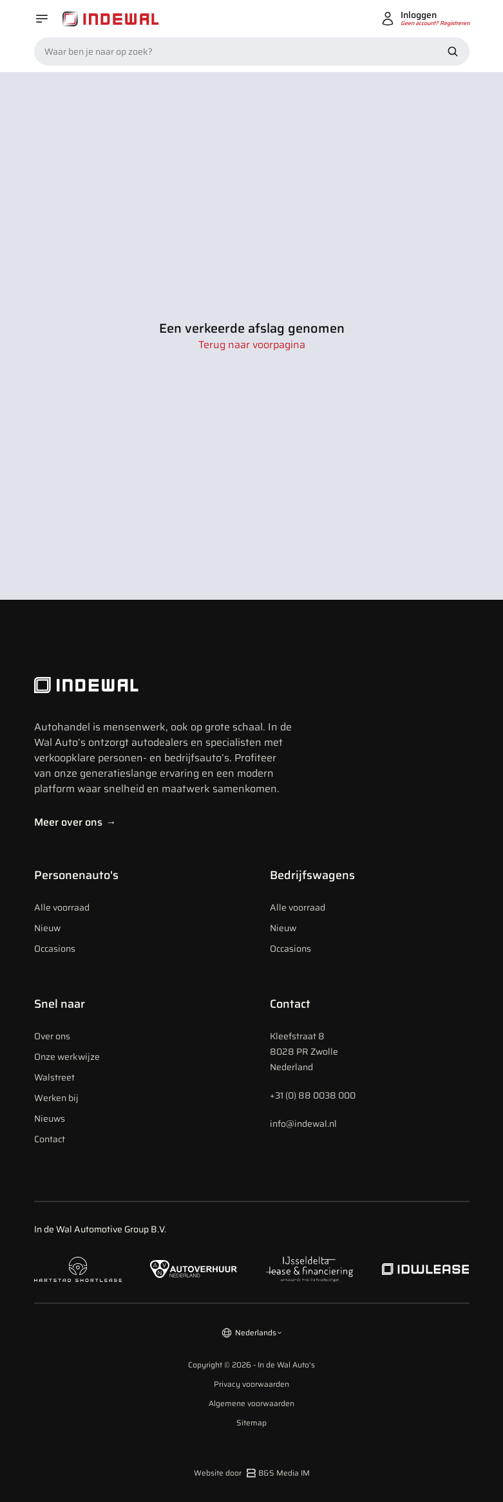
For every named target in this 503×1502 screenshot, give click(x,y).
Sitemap (251, 1423)
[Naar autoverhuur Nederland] (194, 1269)
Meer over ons (75, 822)
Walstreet (54, 1077)
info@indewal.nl (303, 1124)
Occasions (54, 948)
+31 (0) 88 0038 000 (313, 1095)
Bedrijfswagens (312, 875)
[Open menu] (42, 18)
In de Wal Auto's (286, 1364)
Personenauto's (76, 875)
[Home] (110, 19)
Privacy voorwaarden (251, 1384)
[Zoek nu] (453, 51)
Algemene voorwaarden (251, 1403)
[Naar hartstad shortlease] (78, 1269)
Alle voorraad (62, 907)
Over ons (52, 1036)
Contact (49, 1139)
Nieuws (49, 1118)
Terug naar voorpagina (251, 345)
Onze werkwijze (67, 1057)
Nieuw (47, 928)
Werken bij (56, 1098)
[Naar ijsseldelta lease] (310, 1269)
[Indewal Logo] (163, 685)
